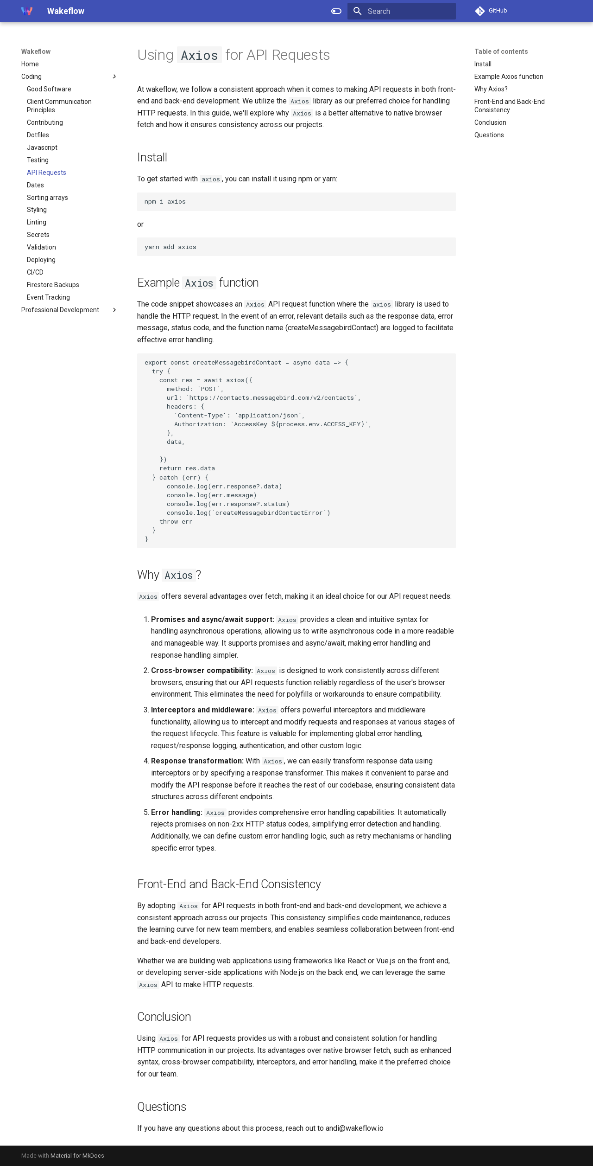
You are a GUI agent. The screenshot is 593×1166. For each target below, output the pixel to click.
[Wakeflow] (27, 11)
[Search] (401, 11)
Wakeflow (35, 51)
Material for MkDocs (77, 1155)
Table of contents (501, 51)
